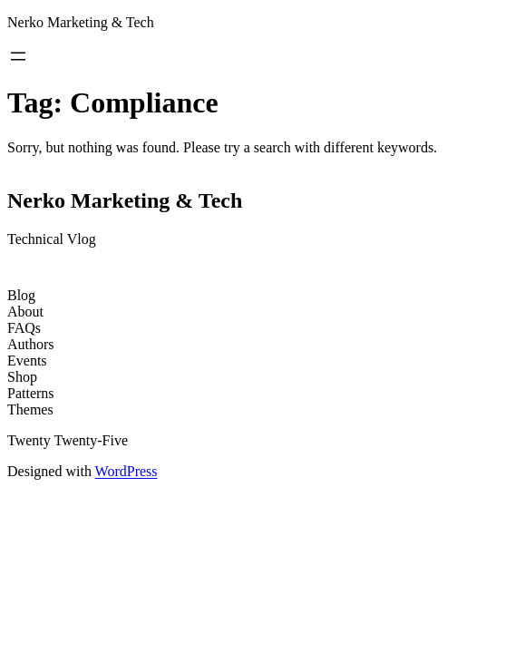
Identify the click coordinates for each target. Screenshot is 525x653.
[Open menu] (18, 56)
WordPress (126, 471)
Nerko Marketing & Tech (80, 22)
